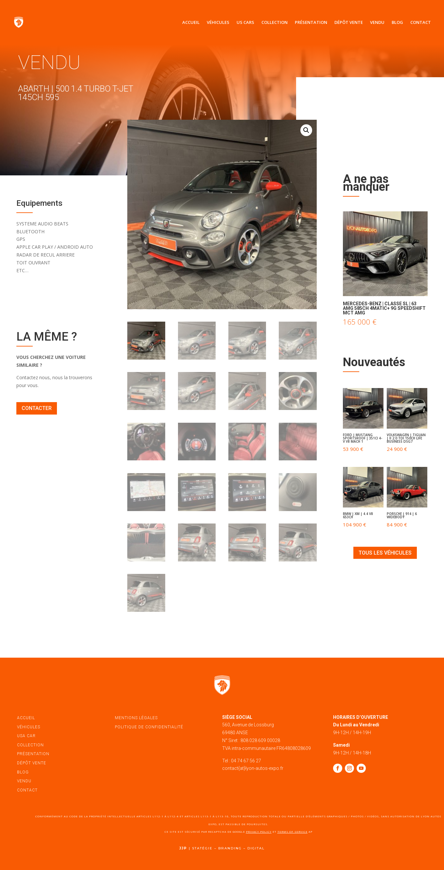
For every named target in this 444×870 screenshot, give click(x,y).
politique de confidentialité (149, 727)
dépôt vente (31, 763)
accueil (26, 718)
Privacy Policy (259, 831)
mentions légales (136, 718)
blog (23, 772)
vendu (24, 781)
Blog (397, 22)
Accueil (191, 22)
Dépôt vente (348, 22)
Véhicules (218, 22)
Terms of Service (292, 831)
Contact (420, 22)
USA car (26, 736)
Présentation (311, 22)
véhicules (28, 727)
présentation (33, 754)
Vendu (377, 22)
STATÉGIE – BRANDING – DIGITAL (228, 848)
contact (27, 790)
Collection (274, 22)
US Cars (245, 22)
